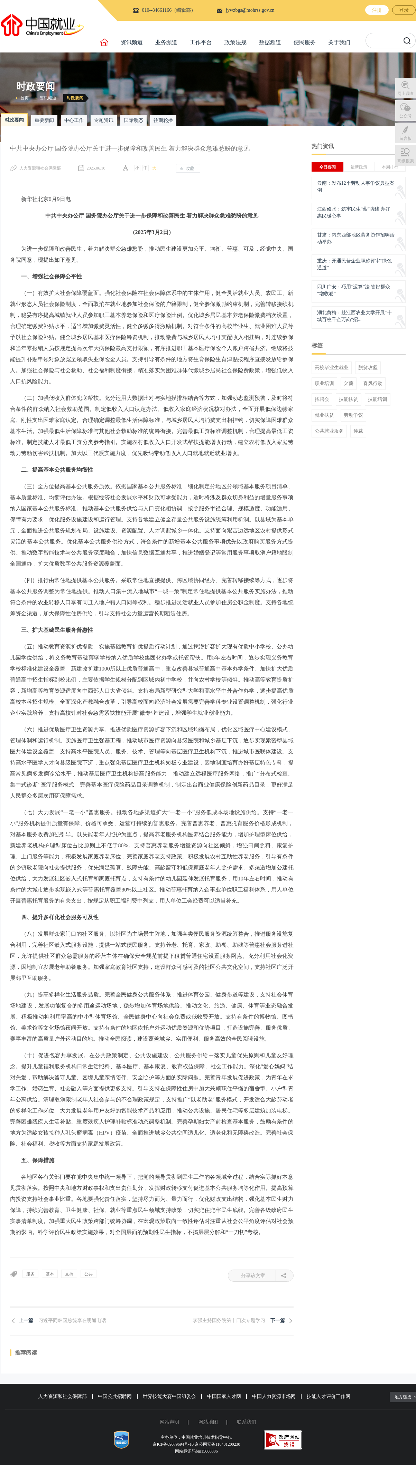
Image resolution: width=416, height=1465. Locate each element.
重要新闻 (44, 120)
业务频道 (166, 42)
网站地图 (208, 1422)
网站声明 (169, 1422)
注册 (377, 10)
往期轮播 (163, 120)
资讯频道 (132, 42)
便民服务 (305, 42)
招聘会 (322, 399)
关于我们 (339, 42)
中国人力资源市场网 (274, 1396)
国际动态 (133, 120)
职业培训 (324, 383)
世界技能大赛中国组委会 (169, 1396)
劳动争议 (353, 415)
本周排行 (390, 167)
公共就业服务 (329, 431)
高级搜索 (405, 160)
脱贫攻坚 (368, 367)
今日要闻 (327, 167)
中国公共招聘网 (115, 1396)
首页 (24, 98)
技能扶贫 (348, 399)
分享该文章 (258, 1275)
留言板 (405, 138)
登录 (404, 10)
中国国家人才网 (224, 1396)
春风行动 (372, 383)
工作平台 (201, 42)
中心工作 (74, 120)
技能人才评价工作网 (328, 1396)
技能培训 (377, 399)
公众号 (405, 116)
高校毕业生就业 (332, 367)
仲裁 (358, 431)
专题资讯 (103, 120)
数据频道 (270, 42)
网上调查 (405, 93)
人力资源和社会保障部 (62, 1396)
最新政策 (359, 167)
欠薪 (348, 383)
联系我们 (246, 1422)
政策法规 (235, 42)
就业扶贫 (324, 415)
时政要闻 (75, 98)
